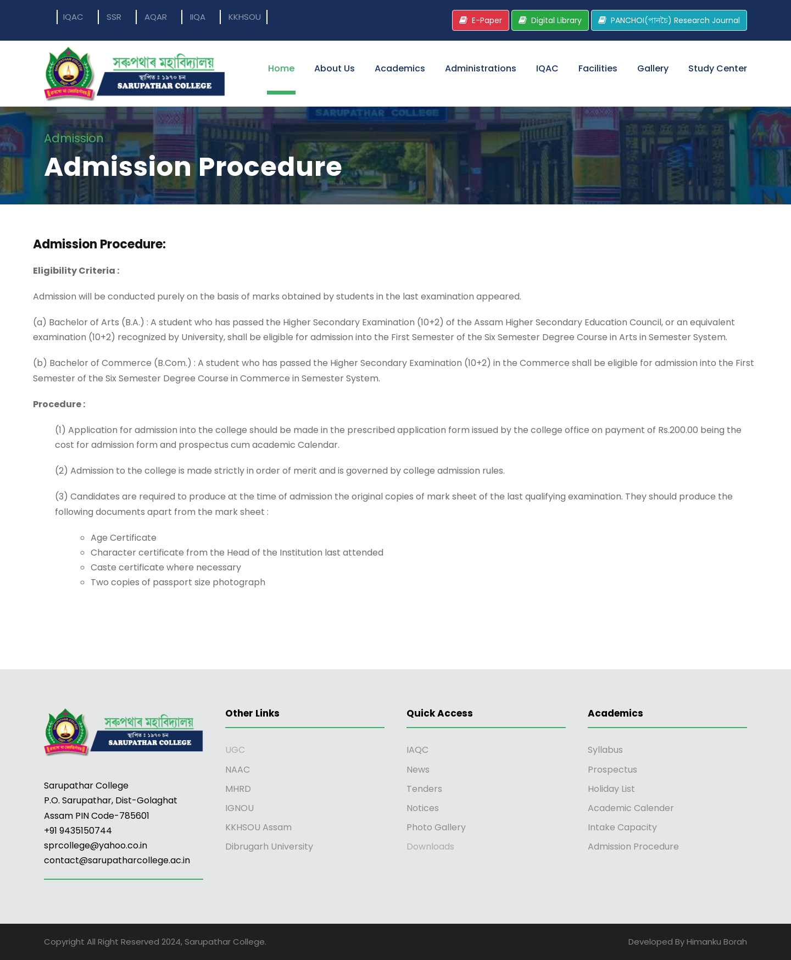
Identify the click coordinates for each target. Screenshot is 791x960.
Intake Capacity (622, 827)
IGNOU (239, 808)
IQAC (73, 17)
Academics (400, 68)
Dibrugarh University (269, 846)
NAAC (237, 769)
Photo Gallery (436, 827)
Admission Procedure (633, 846)
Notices (422, 808)
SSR (114, 17)
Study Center (717, 68)
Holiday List (611, 789)
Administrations (480, 68)
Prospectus (612, 769)
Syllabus (605, 749)
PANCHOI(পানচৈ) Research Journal (675, 20)
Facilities (597, 68)
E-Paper (487, 20)
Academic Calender (631, 808)
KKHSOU (245, 17)
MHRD (238, 789)
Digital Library (556, 20)
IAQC (417, 749)
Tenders (424, 789)
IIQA (197, 17)
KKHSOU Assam (258, 827)
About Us (334, 68)
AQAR (155, 17)
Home (281, 68)
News (418, 769)
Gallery (653, 68)
